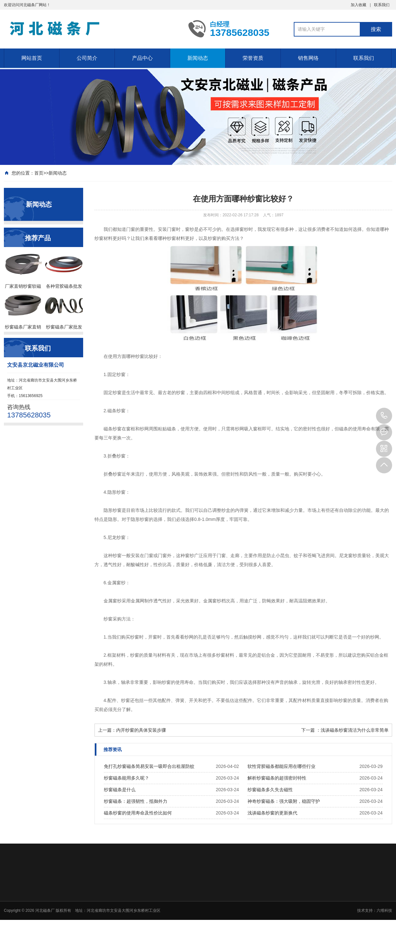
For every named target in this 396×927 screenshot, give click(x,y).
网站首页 (31, 58)
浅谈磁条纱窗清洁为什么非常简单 (355, 730)
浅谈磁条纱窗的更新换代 (272, 812)
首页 (38, 173)
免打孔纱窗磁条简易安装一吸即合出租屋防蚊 (149, 766)
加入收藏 (358, 5)
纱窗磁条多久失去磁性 (270, 789)
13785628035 (384, 416)
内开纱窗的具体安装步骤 (141, 730)
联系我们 (382, 5)
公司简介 (87, 58)
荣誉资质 (253, 58)
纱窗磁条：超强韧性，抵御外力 (135, 801)
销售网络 (308, 58)
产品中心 (142, 58)
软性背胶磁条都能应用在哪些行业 (281, 766)
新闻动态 (197, 58)
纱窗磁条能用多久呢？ (126, 778)
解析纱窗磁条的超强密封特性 (277, 778)
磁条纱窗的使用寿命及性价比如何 (138, 812)
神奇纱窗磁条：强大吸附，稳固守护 (284, 801)
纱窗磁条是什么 (120, 789)
